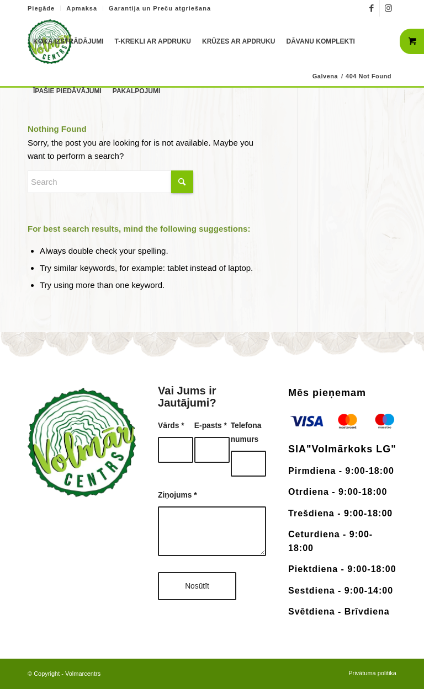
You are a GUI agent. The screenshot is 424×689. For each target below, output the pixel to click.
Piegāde (41, 8)
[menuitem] (44, 8)
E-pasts (210, 425)
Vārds (171, 425)
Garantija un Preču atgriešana (160, 8)
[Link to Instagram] (388, 8)
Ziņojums (177, 495)
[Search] (110, 181)
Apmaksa (81, 8)
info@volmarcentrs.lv (321, 5)
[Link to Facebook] (371, 8)
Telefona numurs (246, 432)
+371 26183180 (246, 5)
